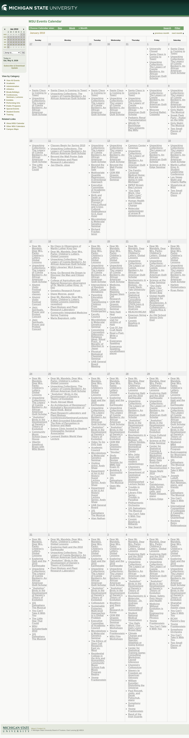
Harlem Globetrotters (178, 286)
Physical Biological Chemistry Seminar (97, 355)
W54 (5, 37)
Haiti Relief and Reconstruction (158, 466)
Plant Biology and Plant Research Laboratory (64, 160)
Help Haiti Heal (115, 313)
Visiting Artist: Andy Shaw (98, 465)
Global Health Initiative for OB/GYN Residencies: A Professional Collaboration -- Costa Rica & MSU (158, 303)
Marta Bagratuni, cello (63, 318)
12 (13, 39)
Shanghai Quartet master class (178, 605)
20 (16, 42)
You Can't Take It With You (136, 515)
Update (14, 68)
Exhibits (9, 100)
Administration (12, 86)
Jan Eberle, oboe (60, 165)
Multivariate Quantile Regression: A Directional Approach (98, 177)
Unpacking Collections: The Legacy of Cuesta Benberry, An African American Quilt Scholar (158, 70)
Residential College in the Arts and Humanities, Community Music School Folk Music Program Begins (98, 664)
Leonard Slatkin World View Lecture (66, 437)
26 (13, 44)
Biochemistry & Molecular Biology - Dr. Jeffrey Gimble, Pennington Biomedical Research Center (137, 443)
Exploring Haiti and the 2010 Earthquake (98, 401)
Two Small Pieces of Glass (176, 131)
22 (21, 42)
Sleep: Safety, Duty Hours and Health (157, 598)
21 (19, 42)
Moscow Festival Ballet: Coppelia (157, 112)
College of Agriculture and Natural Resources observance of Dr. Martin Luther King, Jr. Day (68, 284)
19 (13, 42)
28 (11, 34)
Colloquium (97, 603)
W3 (5, 42)
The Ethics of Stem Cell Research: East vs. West (98, 646)
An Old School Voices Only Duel (157, 317)
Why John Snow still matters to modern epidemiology (136, 459)
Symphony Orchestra (177, 630)
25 (11, 44)
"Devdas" (115, 452)
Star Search (135, 527)
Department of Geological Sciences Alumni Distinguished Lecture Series (136, 478)
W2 (5, 39)
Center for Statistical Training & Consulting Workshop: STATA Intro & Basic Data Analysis (136, 300)
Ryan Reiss (177, 290)
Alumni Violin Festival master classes (36, 289)
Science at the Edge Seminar (157, 166)
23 (24, 42)
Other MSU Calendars (15, 126)
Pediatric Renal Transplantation (137, 118)
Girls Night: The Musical (177, 111)
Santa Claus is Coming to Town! (157, 56)
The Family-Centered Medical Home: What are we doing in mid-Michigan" (136, 176)
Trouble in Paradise (134, 488)
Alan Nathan (98, 518)
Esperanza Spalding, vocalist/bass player (117, 350)
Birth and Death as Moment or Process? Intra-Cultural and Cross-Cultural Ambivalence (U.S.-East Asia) (98, 205)
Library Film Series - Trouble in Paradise (135, 496)
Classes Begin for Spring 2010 (68, 145)
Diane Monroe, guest (62, 293)
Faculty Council (95, 315)
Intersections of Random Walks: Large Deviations (98, 288)
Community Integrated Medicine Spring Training (69, 313)
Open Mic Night (115, 487)
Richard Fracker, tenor (95, 231)
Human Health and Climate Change (136, 203)
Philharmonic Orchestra (135, 504)
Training (9, 115)
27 (8, 34)
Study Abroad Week (62, 402)
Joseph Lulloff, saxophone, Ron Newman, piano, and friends (178, 481)
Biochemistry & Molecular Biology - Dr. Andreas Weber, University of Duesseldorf (137, 603)
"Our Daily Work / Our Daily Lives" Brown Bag (135, 194)
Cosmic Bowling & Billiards (134, 323)
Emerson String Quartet (137, 316)
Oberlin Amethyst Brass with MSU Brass (38, 445)
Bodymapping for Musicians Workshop (179, 454)
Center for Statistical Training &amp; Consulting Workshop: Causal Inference (137, 655)
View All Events (13, 80)
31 (19, 34)
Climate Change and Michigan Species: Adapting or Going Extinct (136, 639)
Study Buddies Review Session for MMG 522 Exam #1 (116, 461)
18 (11, 42)
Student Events (12, 112)
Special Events (12, 109)
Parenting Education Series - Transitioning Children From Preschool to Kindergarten (98, 303)
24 (8, 44)
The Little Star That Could (37, 167)
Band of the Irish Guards (135, 715)
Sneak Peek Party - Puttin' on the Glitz (178, 117)
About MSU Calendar (15, 123)
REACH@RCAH (137, 312)
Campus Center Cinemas (137, 146)
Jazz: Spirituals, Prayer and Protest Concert (38, 312)
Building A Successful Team (116, 472)
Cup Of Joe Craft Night (116, 328)
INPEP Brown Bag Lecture (135, 186)
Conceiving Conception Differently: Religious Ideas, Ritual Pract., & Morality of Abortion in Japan (98, 339)
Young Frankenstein (98, 678)
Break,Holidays (12, 92)
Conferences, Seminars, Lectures (14, 96)
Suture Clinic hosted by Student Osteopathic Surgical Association (69, 431)
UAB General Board (98, 506)
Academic (10, 83)
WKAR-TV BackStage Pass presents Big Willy (136, 127)
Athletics (10, 89)
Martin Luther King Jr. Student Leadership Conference (178, 169)
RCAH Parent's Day (178, 619)
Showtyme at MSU (178, 186)
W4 (5, 44)
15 (21, 39)
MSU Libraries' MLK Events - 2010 (67, 268)
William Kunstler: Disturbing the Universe (136, 684)
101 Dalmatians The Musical (98, 513)
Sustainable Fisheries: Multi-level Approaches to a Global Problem (98, 612)
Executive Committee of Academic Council (98, 189)
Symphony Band (134, 704)
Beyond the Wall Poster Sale (67, 156)
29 (13, 34)
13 (16, 39)
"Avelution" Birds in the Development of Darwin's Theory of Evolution (39, 423)
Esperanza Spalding (116, 342)
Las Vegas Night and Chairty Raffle (178, 179)
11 (11, 39)
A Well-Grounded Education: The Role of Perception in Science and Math (67, 423)
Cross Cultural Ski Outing (157, 436)
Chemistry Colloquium (134, 468)
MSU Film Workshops (116, 626)
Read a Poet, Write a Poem (117, 335)
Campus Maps (12, 129)
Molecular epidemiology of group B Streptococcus (136, 212)
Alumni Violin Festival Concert (36, 301)
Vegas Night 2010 (156, 472)
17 (8, 42)
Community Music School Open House (39, 435)
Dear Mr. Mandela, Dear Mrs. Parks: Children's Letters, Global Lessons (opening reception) (67, 300)
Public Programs (13, 106)
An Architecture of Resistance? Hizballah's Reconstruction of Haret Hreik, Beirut (68, 407)
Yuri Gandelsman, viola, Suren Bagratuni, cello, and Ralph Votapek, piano (158, 489)
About (33, 728)
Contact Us (41, 728)
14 (19, 39)
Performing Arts (13, 103)
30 (16, 34)
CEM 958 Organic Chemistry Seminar (115, 176)
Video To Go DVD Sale (98, 443)
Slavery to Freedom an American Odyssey (135, 674)
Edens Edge (156, 499)
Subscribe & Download (14, 66)
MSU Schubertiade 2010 (39, 628)
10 (8, 39)
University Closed (155, 50)
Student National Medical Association (135, 616)
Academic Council (96, 448)
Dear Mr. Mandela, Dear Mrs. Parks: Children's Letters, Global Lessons (38, 254)
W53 (5, 34)
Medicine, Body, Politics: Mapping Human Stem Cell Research (117, 291)
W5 (5, 47)
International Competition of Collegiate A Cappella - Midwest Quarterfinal (178, 512)
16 (24, 39)
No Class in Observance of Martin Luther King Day (66, 247)
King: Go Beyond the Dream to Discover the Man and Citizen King (68, 275)
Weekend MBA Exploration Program (177, 445)
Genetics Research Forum (65, 290)
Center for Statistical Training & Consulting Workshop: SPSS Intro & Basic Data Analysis (156, 454)
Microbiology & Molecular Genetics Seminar (98, 223)
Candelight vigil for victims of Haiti (116, 321)
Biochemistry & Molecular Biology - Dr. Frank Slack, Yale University (137, 285)
